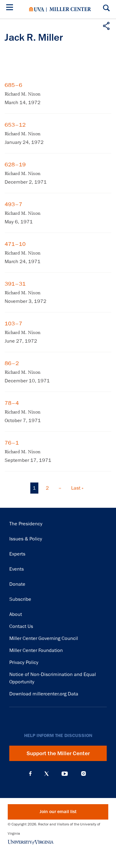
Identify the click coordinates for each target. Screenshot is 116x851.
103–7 (13, 323)
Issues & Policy (25, 539)
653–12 (15, 124)
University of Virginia (36, 9)
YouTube (65, 773)
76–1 (12, 442)
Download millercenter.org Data (43, 694)
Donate (17, 584)
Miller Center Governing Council (43, 638)
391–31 (15, 283)
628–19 (15, 164)
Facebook (30, 773)
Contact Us (21, 626)
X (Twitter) (46, 773)
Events (16, 569)
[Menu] (10, 8)
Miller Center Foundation (36, 650)
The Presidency (25, 524)
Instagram (83, 773)
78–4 (12, 403)
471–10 (15, 244)
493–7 (13, 204)
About (15, 614)
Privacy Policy (23, 662)
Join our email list (58, 812)
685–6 (13, 85)
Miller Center (70, 9)
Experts (17, 554)
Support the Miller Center (58, 753)
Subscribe (20, 599)
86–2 (12, 363)
